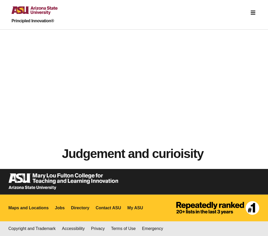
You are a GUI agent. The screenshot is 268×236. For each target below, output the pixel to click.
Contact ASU (108, 208)
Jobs (60, 208)
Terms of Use (123, 228)
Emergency (152, 228)
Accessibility (73, 228)
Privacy (98, 228)
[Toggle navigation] (253, 12)
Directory (80, 208)
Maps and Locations (28, 208)
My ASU (135, 208)
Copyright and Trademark (32, 228)
